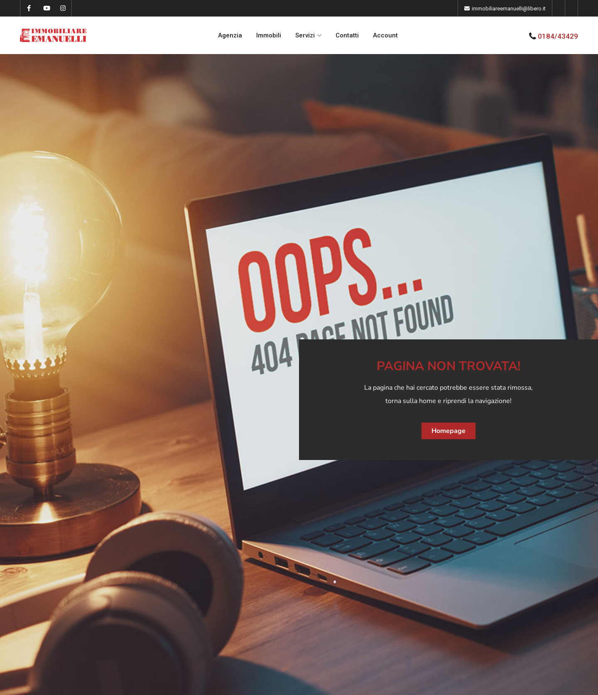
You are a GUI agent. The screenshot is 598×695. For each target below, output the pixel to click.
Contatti (347, 35)
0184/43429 (558, 36)
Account (385, 35)
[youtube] (45, 8)
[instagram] (62, 8)
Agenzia (230, 35)
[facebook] (28, 8)
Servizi (305, 35)
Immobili (268, 35)
